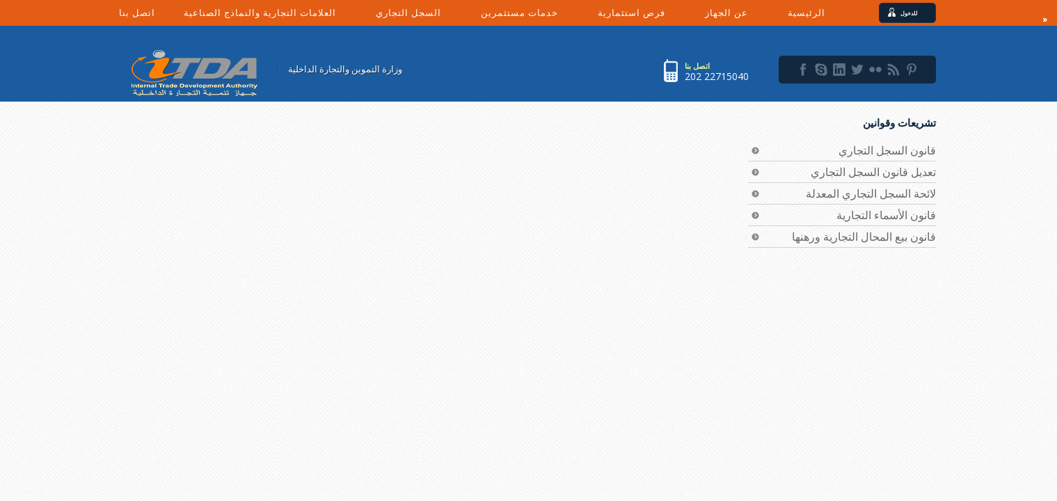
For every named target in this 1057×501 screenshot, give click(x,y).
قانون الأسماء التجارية (886, 215)
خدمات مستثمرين (532, 15)
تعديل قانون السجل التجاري (873, 172)
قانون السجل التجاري (887, 150)
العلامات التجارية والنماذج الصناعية (273, 15)
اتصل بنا (137, 12)
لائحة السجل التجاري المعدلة (871, 193)
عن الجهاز (739, 15)
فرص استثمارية (644, 15)
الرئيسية (806, 12)
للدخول (913, 13)
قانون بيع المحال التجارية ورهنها (864, 236)
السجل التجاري (421, 15)
